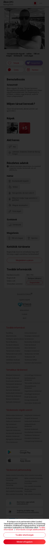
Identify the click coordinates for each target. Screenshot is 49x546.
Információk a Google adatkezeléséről (30, 530)
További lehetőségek (25, 535)
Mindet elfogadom (25, 542)
